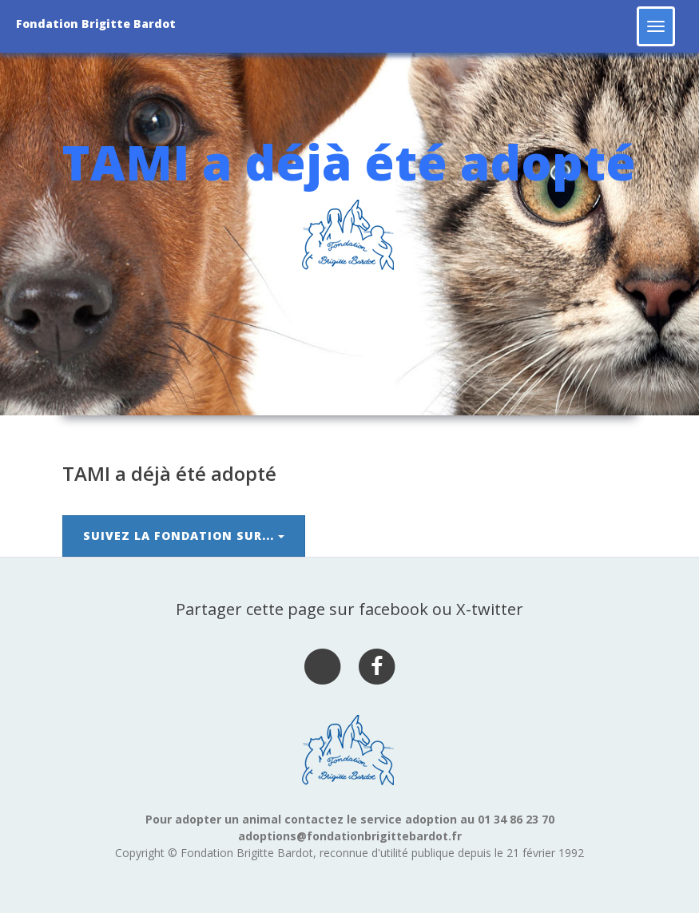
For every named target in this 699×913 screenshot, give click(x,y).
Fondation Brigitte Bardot (96, 23)
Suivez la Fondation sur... (183, 535)
